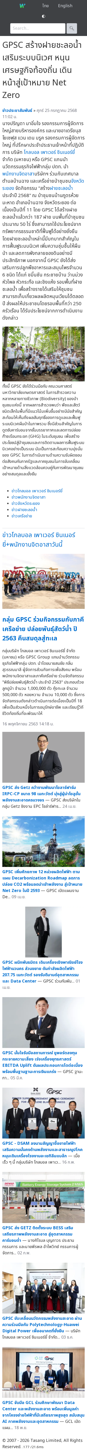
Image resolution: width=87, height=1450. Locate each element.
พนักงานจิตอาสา (18, 174)
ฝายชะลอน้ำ (61, 188)
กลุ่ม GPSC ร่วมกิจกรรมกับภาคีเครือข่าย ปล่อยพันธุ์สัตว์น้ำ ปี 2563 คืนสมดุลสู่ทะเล (43, 629)
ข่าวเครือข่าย (22, 516)
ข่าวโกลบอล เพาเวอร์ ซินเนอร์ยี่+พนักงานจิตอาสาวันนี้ (38, 539)
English (65, 6)
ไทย (45, 6)
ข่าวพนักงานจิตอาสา (28, 497)
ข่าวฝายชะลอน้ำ (24, 510)
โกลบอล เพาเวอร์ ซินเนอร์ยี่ (49, 152)
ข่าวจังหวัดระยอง (26, 503)
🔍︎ (71, 28)
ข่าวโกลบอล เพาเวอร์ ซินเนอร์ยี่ (37, 491)
